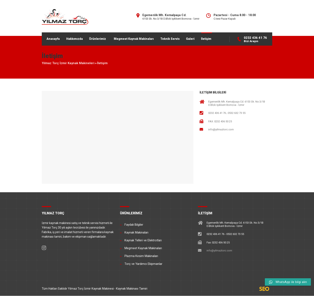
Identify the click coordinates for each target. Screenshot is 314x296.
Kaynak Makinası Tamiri (130, 288)
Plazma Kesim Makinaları (140, 256)
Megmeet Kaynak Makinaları (140, 38)
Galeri (200, 38)
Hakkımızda (77, 38)
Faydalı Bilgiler (133, 224)
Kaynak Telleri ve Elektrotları (142, 240)
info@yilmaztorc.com (221, 131)
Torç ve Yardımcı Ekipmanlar (142, 264)
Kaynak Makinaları (136, 232)
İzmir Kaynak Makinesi (98, 288)
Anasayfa (54, 38)
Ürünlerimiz (102, 38)
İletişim (218, 38)
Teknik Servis (178, 38)
